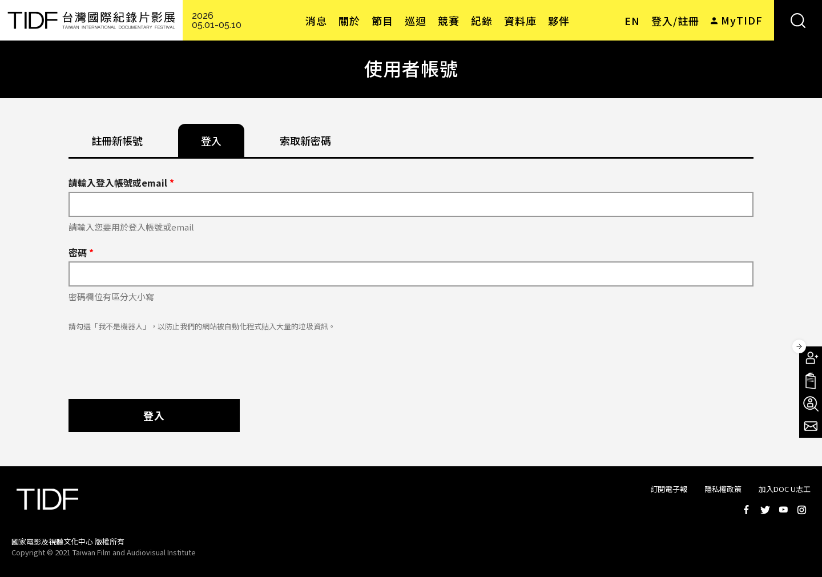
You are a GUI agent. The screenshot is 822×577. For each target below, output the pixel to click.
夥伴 (559, 20)
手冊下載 (810, 380)
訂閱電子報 (668, 488)
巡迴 (415, 20)
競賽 (449, 20)
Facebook (747, 510)
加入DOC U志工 (785, 488)
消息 (316, 20)
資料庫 (520, 20)
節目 (382, 20)
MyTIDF (742, 20)
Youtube (783, 510)
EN (632, 20)
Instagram (801, 510)
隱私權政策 (723, 488)
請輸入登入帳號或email (121, 182)
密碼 (81, 252)
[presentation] (155, 359)
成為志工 (810, 403)
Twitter (765, 510)
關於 (349, 20)
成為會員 (810, 357)
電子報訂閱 (810, 426)
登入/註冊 (675, 20)
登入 (154, 415)
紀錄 (482, 20)
